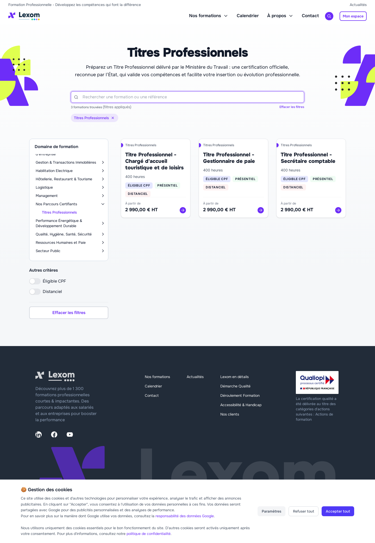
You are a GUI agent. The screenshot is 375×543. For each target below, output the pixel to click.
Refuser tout (303, 511)
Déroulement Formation (240, 395)
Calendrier (248, 15)
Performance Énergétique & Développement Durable (59, 223)
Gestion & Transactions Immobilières (66, 162)
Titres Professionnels (59, 212)
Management (47, 195)
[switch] (35, 281)
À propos (280, 15)
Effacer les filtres (291, 107)
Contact (310, 15)
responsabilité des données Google (184, 516)
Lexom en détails (234, 376)
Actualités (358, 4)
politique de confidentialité (149, 533)
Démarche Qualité (235, 386)
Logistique (44, 187)
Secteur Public (48, 250)
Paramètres (271, 511)
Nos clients (229, 414)
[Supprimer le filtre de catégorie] (112, 118)
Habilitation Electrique (54, 170)
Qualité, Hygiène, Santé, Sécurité (64, 234)
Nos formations (208, 15)
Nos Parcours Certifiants (56, 204)
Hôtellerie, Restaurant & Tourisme (64, 179)
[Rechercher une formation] (329, 16)
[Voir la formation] (183, 210)
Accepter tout (338, 511)
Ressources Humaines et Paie (61, 242)
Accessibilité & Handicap (240, 405)
